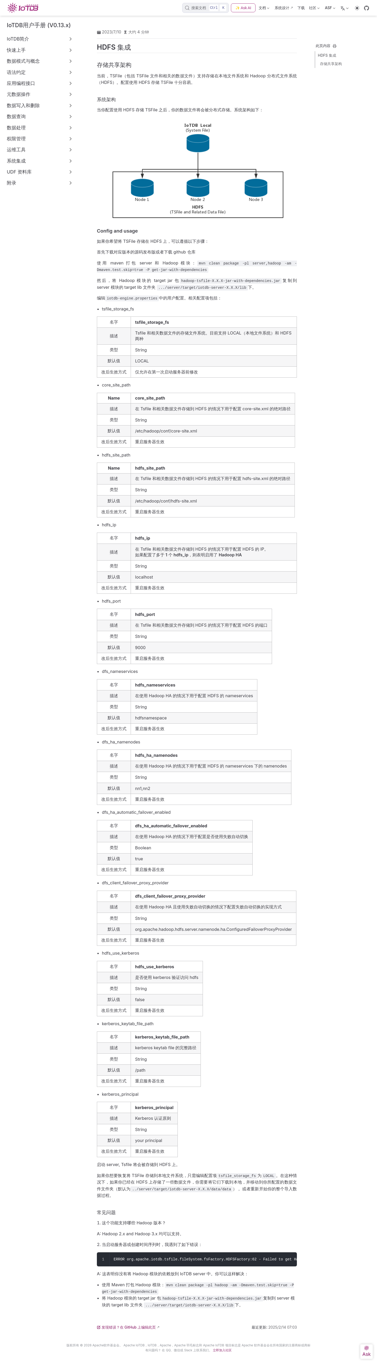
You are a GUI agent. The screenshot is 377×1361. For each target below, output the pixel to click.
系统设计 (282, 7)
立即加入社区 (222, 1350)
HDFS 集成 (327, 55)
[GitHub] (366, 8)
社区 (314, 8)
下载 (301, 7)
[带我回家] (24, 8)
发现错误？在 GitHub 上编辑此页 (126, 1327)
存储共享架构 (331, 63)
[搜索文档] (205, 8)
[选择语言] (345, 8)
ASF (330, 8)
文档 (264, 8)
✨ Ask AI (243, 8)
